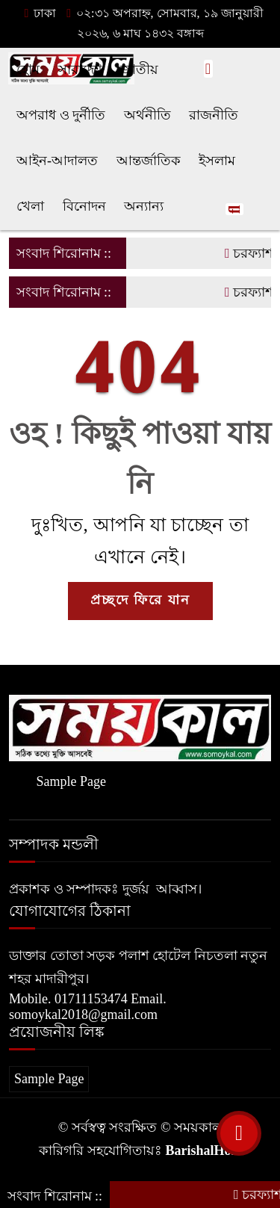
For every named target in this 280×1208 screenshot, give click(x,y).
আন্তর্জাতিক (148, 160)
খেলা (30, 206)
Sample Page (70, 781)
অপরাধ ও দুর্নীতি (60, 115)
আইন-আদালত (57, 160)
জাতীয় (139, 69)
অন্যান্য (144, 206)
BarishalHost (202, 1150)
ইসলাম (217, 160)
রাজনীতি (213, 115)
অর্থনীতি (147, 115)
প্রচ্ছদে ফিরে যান (140, 599)
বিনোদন (84, 206)
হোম (28, 69)
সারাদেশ (80, 69)
